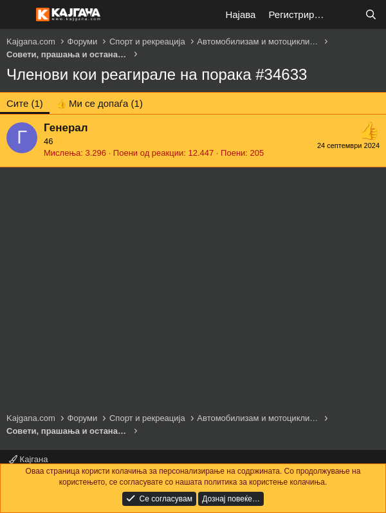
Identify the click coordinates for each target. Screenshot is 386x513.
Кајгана (28, 459)
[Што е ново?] (345, 14)
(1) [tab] (24, 103)
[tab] (99, 103)
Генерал (66, 128)
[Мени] (18, 15)
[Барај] (370, 14)
